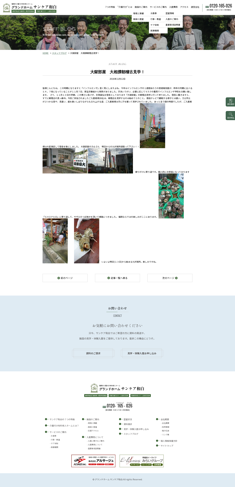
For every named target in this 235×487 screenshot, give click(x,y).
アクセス (184, 6)
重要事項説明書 (173, 24)
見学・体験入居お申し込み (142, 353)
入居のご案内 (172, 19)
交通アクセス (93, 430)
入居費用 (173, 6)
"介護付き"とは (125, 6)
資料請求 (128, 424)
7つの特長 (110, 6)
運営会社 (195, 6)
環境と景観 (138, 13)
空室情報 (170, 13)
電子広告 (165, 430)
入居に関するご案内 (96, 441)
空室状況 (128, 419)
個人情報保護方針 (169, 440)
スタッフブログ (59, 53)
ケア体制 (154, 24)
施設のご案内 (141, 6)
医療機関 (154, 30)
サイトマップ (167, 445)
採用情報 (165, 427)
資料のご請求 (93, 353)
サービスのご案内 (158, 6)
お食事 (153, 13)
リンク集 (165, 434)
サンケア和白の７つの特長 (62, 419)
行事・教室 (155, 19)
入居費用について (95, 437)
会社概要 (165, 419)
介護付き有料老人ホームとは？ (64, 425)
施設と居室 (138, 19)
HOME (46, 53)
